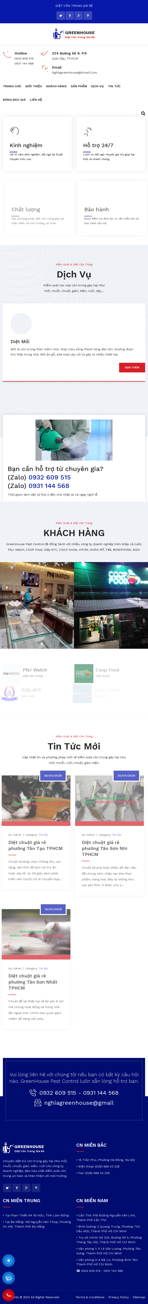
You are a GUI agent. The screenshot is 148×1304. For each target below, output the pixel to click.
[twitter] (60, 15)
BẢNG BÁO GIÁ (14, 99)
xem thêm (132, 367)
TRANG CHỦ (12, 86)
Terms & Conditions (90, 1297)
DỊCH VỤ (97, 86)
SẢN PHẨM (79, 86)
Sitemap (139, 1297)
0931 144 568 (47, 485)
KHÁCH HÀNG (56, 86)
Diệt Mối (20, 341)
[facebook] (70, 15)
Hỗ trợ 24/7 (97, 145)
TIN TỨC (114, 86)
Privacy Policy (118, 1297)
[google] (79, 15)
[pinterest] (88, 15)
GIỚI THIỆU (33, 86)
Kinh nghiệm (25, 145)
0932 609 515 (48, 477)
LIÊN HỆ (36, 99)
